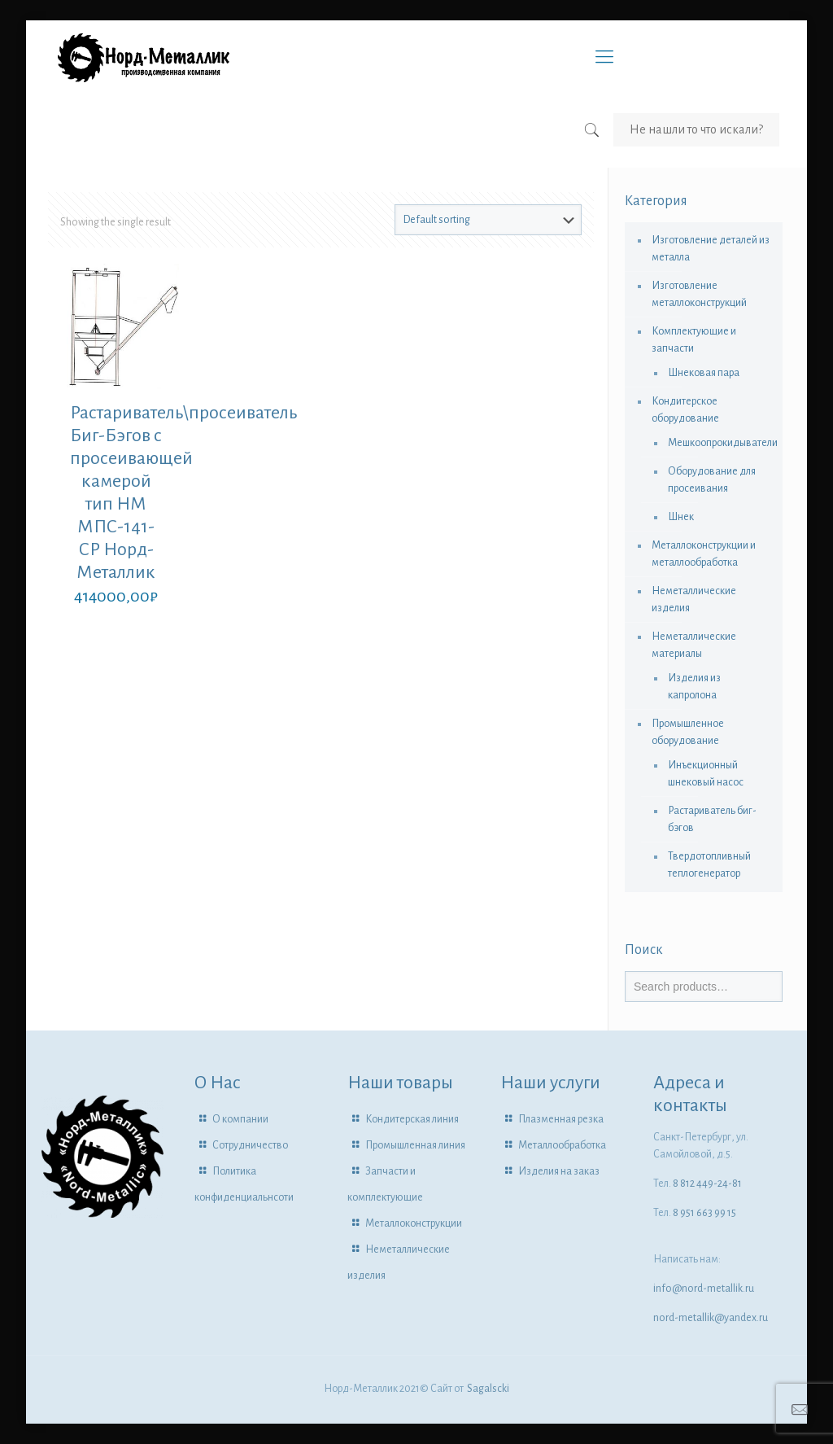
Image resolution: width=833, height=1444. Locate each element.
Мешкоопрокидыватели (717, 443)
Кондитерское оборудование (685, 410)
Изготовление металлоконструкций (699, 294)
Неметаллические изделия (694, 599)
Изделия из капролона (694, 686)
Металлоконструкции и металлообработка (704, 554)
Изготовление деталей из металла (711, 248)
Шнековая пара (703, 373)
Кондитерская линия (412, 1119)
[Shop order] (488, 219)
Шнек (681, 517)
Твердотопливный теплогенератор (709, 865)
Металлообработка (562, 1145)
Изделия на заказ (559, 1171)
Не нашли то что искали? (696, 129)
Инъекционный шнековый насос (706, 773)
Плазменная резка (561, 1119)
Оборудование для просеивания (712, 480)
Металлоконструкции (413, 1223)
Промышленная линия (415, 1145)
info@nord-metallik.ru (703, 1288)
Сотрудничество (250, 1145)
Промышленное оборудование (688, 732)
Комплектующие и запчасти (694, 340)
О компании (240, 1119)
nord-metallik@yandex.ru (710, 1318)
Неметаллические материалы (694, 645)
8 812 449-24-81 (707, 1183)
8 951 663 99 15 (704, 1213)
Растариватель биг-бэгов (712, 819)
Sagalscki (488, 1388)
